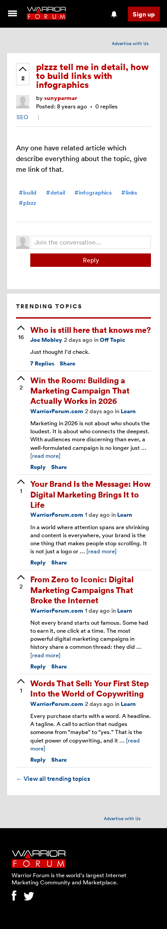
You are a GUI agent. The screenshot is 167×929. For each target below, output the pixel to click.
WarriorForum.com (56, 411)
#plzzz (27, 202)
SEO (22, 117)
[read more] (45, 456)
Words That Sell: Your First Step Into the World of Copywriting (89, 688)
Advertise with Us (130, 43)
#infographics (93, 192)
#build (28, 192)
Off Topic (112, 340)
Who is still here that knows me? (90, 329)
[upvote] (23, 74)
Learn (128, 411)
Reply (91, 260)
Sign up (144, 14)
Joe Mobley (46, 340)
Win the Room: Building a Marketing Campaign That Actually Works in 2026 (80, 390)
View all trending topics (53, 778)
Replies (42, 363)
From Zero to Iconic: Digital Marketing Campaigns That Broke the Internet (82, 589)
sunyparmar (60, 98)
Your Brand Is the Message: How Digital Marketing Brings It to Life (90, 494)
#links (129, 192)
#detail (55, 192)
